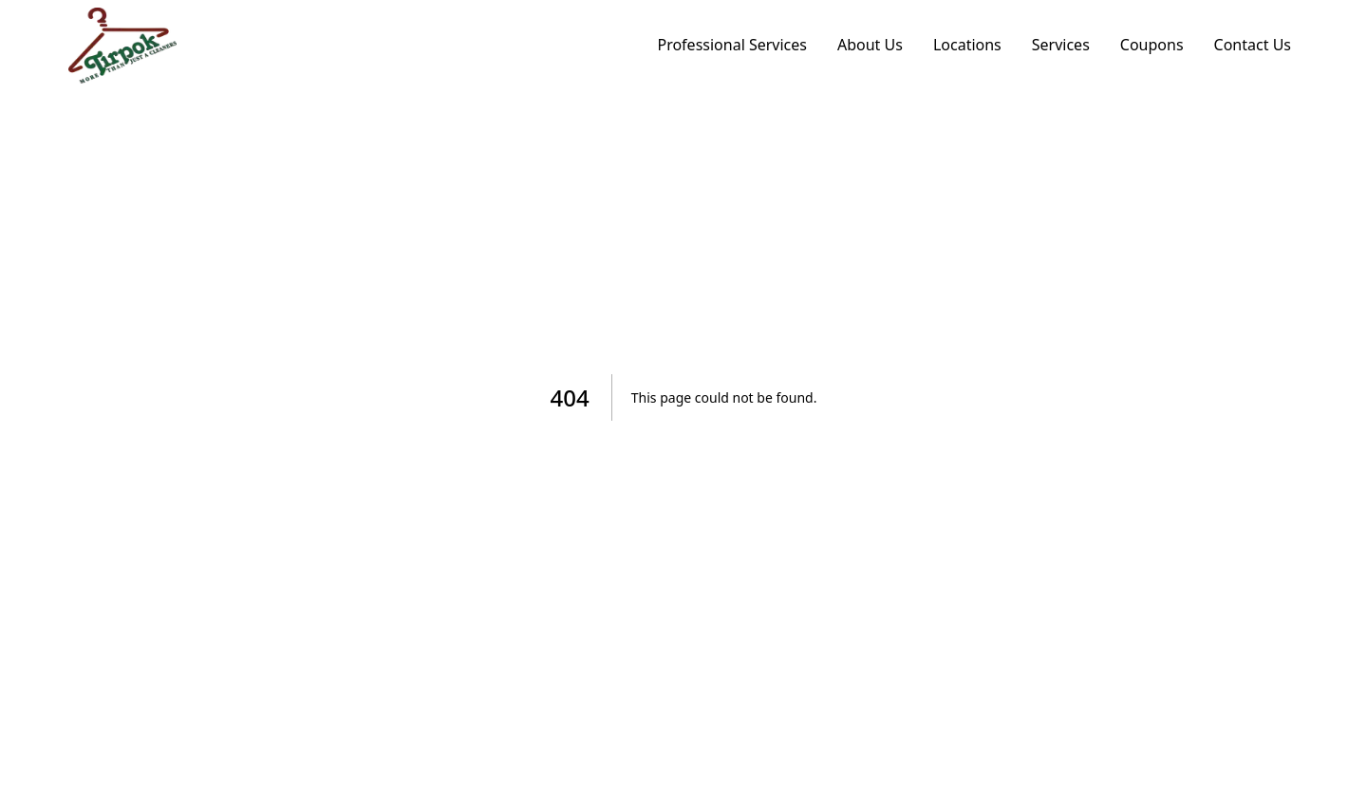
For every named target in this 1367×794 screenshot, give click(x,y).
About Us (870, 44)
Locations (967, 44)
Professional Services (732, 44)
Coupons (1152, 44)
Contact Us (1252, 44)
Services (1061, 44)
